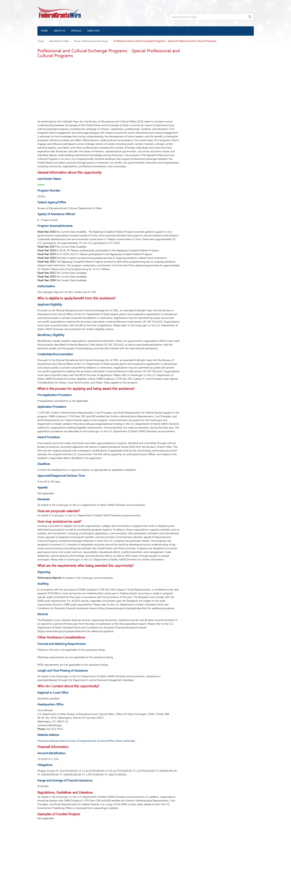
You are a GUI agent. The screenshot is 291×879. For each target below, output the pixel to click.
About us (59, 31)
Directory (93, 31)
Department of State (59, 40)
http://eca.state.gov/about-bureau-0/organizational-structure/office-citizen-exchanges (86, 740)
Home (44, 31)
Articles (76, 31)
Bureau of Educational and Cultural (91, 40)
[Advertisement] (108, 88)
